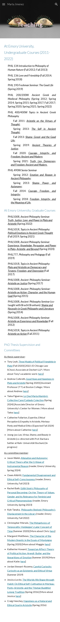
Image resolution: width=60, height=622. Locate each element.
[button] (3, 4)
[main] (30, 19)
